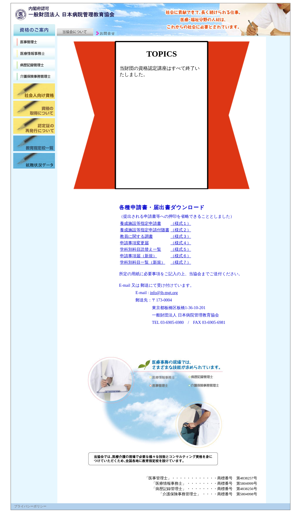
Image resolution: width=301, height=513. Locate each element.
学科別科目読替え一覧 (140, 249)
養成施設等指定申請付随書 (144, 230)
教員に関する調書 (136, 236)
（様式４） (180, 243)
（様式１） (180, 223)
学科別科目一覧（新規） (142, 262)
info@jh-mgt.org (164, 293)
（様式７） (180, 262)
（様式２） (180, 230)
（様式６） (180, 256)
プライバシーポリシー (30, 506)
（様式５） (180, 249)
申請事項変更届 (134, 243)
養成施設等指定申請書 (140, 223)
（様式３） (180, 236)
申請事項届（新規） (138, 256)
